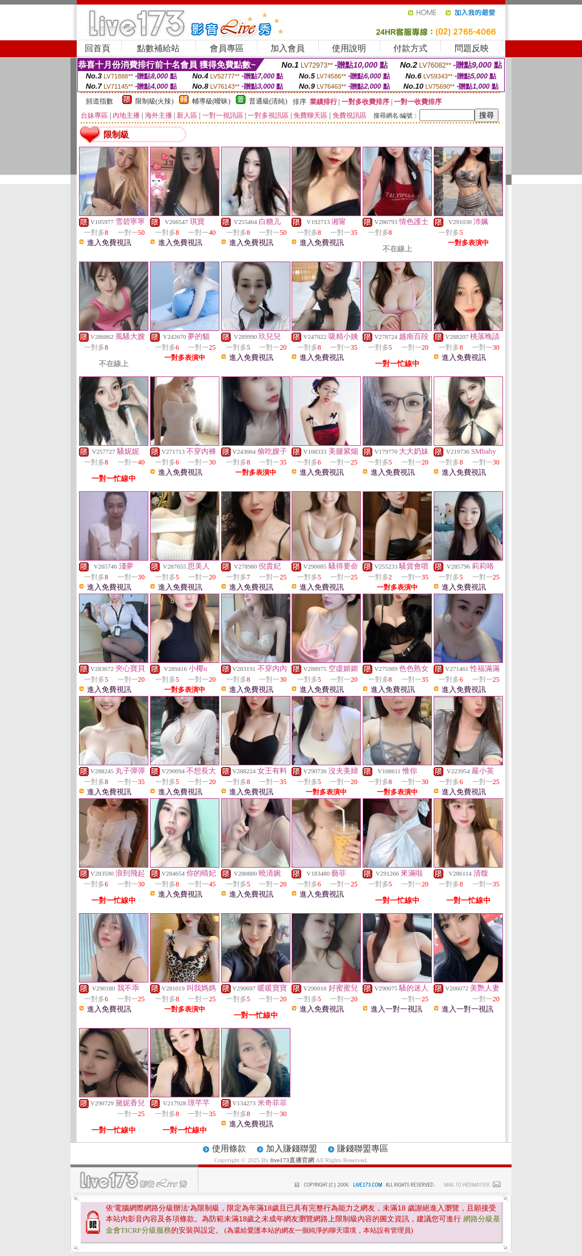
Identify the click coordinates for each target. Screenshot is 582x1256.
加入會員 (288, 48)
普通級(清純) (268, 101)
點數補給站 (158, 48)
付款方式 (410, 48)
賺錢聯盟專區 (362, 1148)
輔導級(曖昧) (211, 101)
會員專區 (227, 48)
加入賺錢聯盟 (291, 1148)
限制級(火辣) (154, 101)
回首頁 (97, 48)
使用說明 (349, 48)
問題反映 (472, 48)
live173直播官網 (292, 1159)
